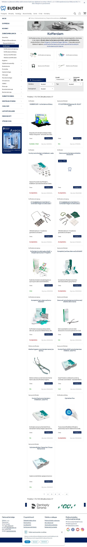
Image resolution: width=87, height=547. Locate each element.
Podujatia (5, 16)
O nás (42, 16)
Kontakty (48, 16)
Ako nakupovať (49, 527)
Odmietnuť (44, 541)
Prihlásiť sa (48, 143)
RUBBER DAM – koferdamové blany (41, 109)
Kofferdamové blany (68, 59)
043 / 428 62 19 (9, 530)
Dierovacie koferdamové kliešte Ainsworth (69, 158)
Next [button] (85, 509)
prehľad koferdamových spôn (53, 49)
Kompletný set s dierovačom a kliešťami (41, 305)
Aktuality (12, 16)
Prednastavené (60, 84)
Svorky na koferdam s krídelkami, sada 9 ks (41, 158)
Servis (36, 16)
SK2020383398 (11, 535)
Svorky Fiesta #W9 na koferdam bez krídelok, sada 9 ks (70, 354)
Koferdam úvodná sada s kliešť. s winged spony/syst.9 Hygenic (41, 256)
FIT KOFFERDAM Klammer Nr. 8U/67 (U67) (69, 109)
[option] (40, 510)
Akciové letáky (28, 16)
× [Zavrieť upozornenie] (84, 2)
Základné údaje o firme (30, 525)
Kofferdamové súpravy (40, 59)
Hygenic (47, 47)
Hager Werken (63, 47)
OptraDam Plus (70, 403)
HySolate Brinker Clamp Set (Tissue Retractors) (41, 452)
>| (66, 498)
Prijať (27, 541)
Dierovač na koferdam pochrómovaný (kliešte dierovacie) (69, 305)
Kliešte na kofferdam (68, 70)
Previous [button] (26, 509)
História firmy (27, 527)
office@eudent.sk (11, 532)
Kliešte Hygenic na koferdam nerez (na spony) (41, 354)
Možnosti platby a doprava (52, 525)
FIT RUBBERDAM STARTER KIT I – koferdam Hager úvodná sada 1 (41, 207)
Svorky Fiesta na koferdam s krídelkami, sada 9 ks (41, 403)
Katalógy (19, 16)
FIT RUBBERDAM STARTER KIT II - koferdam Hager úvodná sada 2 (69, 207)
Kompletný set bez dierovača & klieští (69, 256)
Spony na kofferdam (40, 70)
